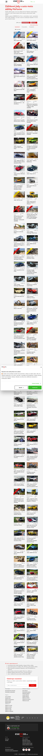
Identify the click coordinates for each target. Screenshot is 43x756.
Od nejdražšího (31, 27)
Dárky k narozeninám (9, 699)
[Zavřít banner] (41, 367)
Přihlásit (32, 685)
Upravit (21, 387)
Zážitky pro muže (8, 705)
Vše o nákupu (25, 739)
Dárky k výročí (8, 701)
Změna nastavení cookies (27, 744)
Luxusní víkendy (25, 695)
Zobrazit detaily (35, 383)
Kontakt (6, 740)
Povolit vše (34, 387)
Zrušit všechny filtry (34, 25)
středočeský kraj (25, 22)
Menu (6, 2)
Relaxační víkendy (26, 693)
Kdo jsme (7, 739)
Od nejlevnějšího (24, 27)
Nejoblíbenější (17, 27)
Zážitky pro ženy (8, 707)
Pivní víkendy (25, 690)
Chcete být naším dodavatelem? (11, 750)
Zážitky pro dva (8, 708)
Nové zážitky (17, 29)
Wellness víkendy (25, 697)
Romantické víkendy (26, 692)
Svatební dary (8, 698)
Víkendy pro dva (25, 700)
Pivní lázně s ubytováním (10, 692)
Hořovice (33, 22)
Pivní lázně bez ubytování (10, 690)
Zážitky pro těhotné (9, 711)
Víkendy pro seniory (26, 699)
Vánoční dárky (8, 702)
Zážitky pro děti (8, 709)
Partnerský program (9, 749)
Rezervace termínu (26, 740)
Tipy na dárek (8, 696)
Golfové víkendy (25, 696)
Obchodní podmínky (26, 741)
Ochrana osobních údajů (27, 743)
